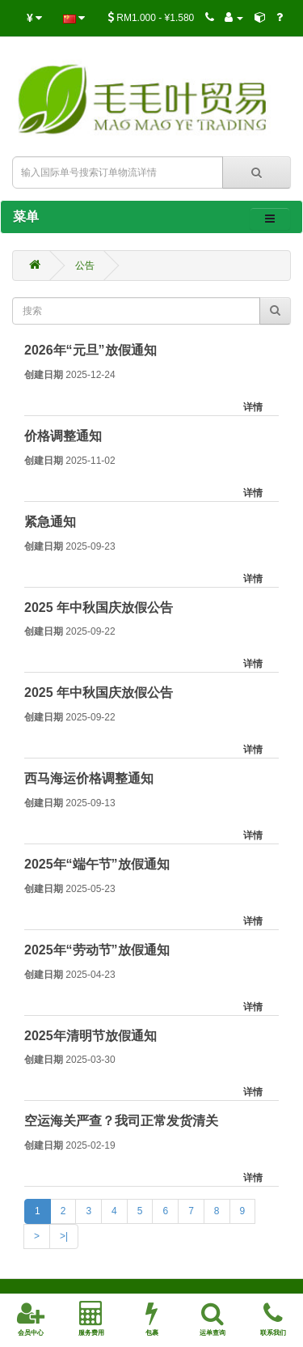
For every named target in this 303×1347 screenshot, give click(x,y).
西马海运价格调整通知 (89, 778)
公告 (85, 265)
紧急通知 (50, 522)
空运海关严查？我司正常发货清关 (121, 1121)
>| (64, 1236)
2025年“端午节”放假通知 (97, 864)
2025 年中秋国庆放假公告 (98, 607)
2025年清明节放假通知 (90, 1036)
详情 (253, 407)
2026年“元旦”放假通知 (90, 350)
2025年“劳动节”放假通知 (97, 950)
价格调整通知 (63, 436)
